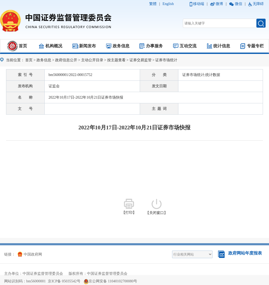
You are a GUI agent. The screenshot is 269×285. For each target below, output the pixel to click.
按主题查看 (116, 60)
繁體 (153, 4)
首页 (23, 46)
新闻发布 (87, 46)
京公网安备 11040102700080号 (110, 281)
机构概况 (53, 46)
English (168, 4)
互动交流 (188, 46)
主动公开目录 (92, 60)
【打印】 (129, 207)
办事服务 (154, 46)
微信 (238, 4)
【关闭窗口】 (157, 207)
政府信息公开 (66, 60)
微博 (219, 4)
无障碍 (258, 4)
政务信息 (121, 46)
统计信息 (221, 46)
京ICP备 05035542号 (64, 281)
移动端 (198, 4)
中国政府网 (30, 254)
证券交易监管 (141, 60)
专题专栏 (255, 46)
